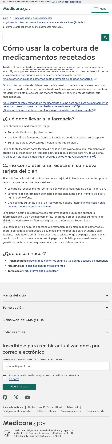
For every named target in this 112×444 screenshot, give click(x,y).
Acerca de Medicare (13, 407)
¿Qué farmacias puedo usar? (42, 270)
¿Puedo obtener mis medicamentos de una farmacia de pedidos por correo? (49, 78)
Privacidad (72, 407)
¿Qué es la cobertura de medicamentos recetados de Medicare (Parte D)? (45, 22)
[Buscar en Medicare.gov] (52, 37)
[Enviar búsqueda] (105, 37)
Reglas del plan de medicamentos (44, 265)
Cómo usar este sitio (71, 411)
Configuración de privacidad (17, 411)
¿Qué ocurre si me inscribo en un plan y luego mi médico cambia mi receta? (49, 110)
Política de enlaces (46, 411)
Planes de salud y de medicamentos (33, 18)
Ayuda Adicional (77, 149)
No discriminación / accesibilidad (45, 407)
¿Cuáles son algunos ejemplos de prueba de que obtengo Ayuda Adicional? (49, 156)
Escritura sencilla (95, 411)
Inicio (5, 18)
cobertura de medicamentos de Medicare (47, 67)
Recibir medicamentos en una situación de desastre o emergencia (68, 260)
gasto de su (99, 234)
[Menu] (100, 9)
